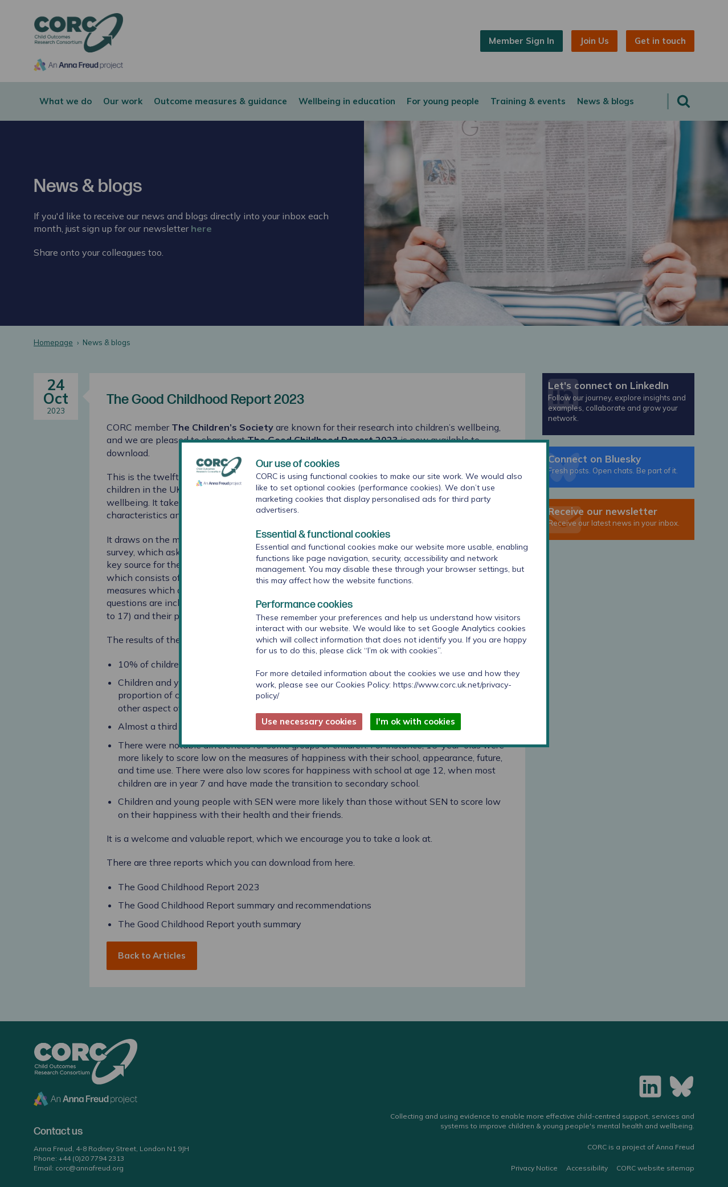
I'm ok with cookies (415, 721)
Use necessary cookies (309, 721)
